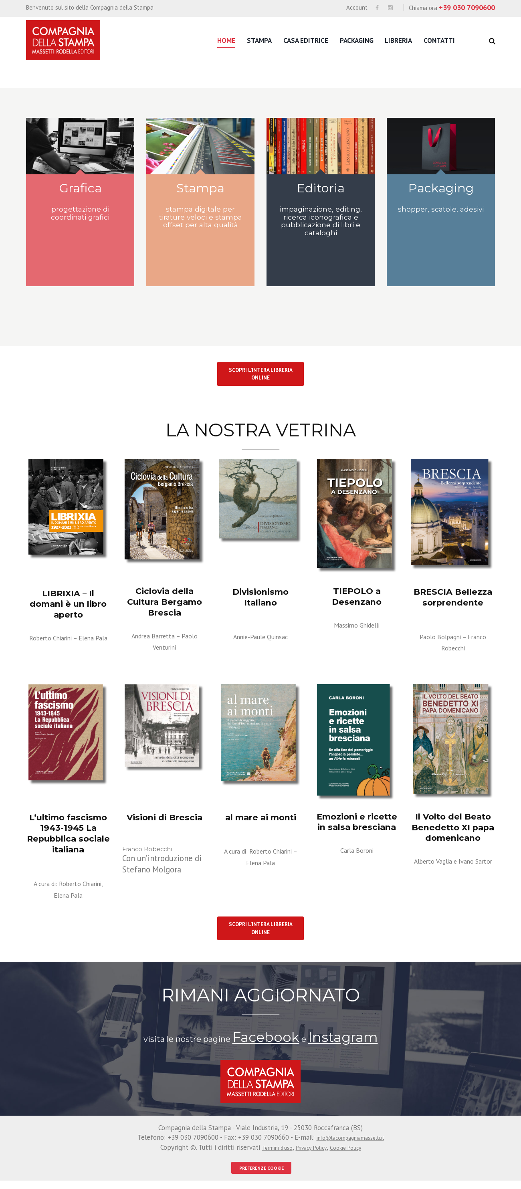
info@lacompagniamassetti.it (350, 1145)
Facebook (280, 1048)
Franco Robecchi (453, 653)
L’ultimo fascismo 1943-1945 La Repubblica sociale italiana (68, 836)
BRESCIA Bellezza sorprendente (453, 605)
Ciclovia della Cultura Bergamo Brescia (164, 604)
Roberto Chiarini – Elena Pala (68, 638)
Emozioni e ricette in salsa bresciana (357, 827)
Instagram (329, 1048)
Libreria (398, 40)
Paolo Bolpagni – (453, 642)
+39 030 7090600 (467, 7)
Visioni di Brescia (164, 822)
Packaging (357, 40)
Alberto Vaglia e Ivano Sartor (453, 868)
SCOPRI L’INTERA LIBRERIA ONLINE (260, 380)
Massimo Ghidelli (356, 630)
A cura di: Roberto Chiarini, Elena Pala (68, 889)
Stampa (259, 40)
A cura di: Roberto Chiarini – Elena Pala (260, 861)
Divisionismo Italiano (260, 600)
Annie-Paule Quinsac (260, 632)
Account (357, 7)
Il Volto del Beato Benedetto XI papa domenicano (453, 831)
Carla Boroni (356, 853)
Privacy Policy (311, 1155)
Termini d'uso (269, 1155)
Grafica (80, 190)
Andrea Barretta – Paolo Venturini (164, 636)
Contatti (439, 40)
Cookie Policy (353, 1155)
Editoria (321, 190)
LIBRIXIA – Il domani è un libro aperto (68, 606)
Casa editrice (305, 40)
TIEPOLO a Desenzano (356, 604)
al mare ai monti (261, 822)
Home (226, 40)
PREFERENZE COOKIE (261, 1175)
